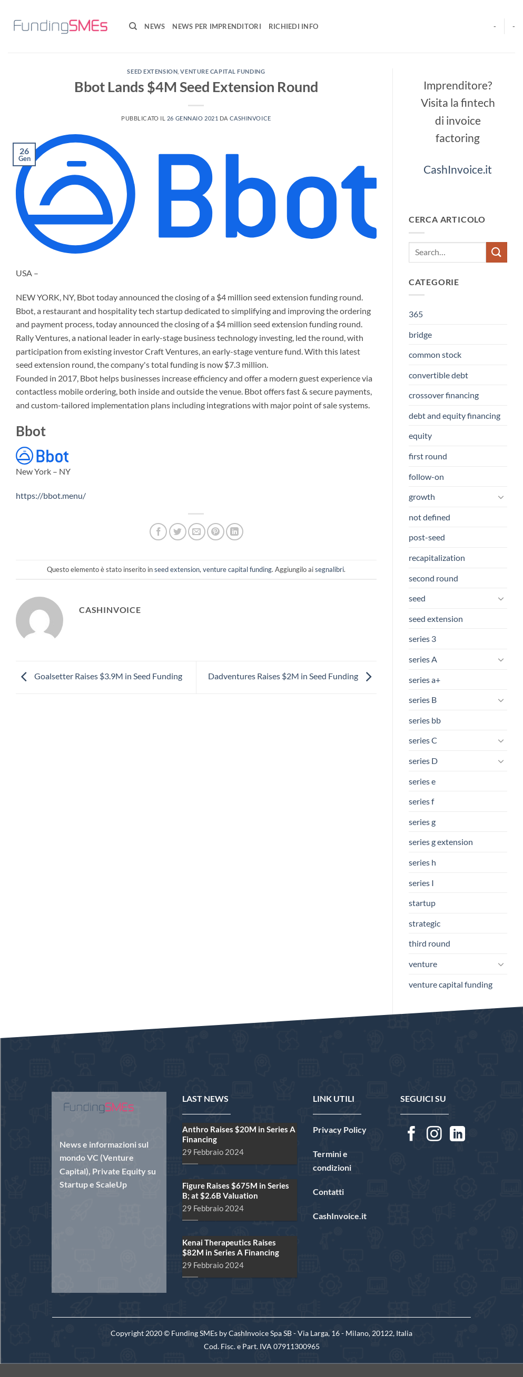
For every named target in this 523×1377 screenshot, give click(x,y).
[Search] (133, 26)
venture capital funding (222, 71)
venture (423, 964)
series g (422, 822)
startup (422, 903)
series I (421, 883)
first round (428, 456)
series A (423, 659)
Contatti (328, 1192)
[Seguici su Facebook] (411, 1135)
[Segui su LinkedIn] (457, 1135)
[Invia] (496, 252)
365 (416, 314)
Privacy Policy (340, 1129)
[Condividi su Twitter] (177, 531)
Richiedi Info (293, 26)
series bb (425, 720)
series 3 (422, 639)
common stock (435, 354)
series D (423, 761)
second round (433, 578)
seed (417, 598)
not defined (429, 517)
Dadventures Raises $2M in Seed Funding (292, 676)
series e (422, 781)
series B (423, 700)
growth (422, 496)
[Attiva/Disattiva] (501, 496)
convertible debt (438, 375)
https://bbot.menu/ (51, 495)
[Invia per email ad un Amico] (196, 531)
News (154, 26)
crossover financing (444, 395)
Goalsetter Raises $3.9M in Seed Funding (99, 676)
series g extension (441, 842)
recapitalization (437, 557)
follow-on (426, 476)
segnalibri (329, 569)
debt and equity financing (454, 415)
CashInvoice (250, 118)
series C (423, 740)
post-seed (427, 537)
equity (420, 435)
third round (429, 943)
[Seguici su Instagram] (434, 1135)
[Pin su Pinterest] (215, 531)
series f (421, 801)
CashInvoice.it (457, 169)
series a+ (424, 680)
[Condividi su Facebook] (158, 531)
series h (422, 862)
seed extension (152, 71)
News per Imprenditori (216, 26)
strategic (424, 923)
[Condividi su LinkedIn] (234, 531)
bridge (420, 334)
